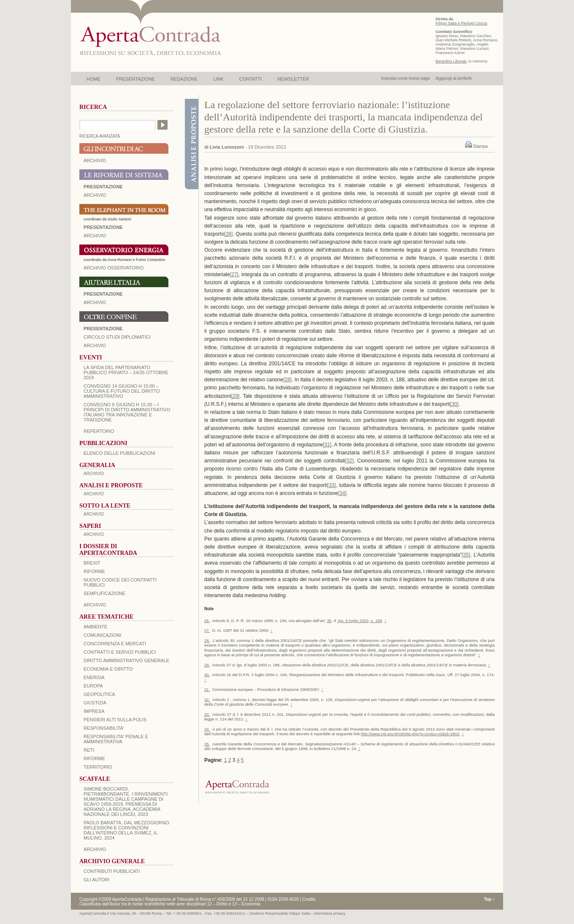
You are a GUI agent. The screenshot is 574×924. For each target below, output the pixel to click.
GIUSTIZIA (95, 702)
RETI (89, 750)
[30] (454, 404)
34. (207, 729)
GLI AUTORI (97, 879)
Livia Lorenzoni (227, 146)
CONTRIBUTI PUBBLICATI (112, 871)
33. (207, 714)
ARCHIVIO (95, 160)
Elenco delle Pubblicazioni (119, 453)
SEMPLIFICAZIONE (104, 593)
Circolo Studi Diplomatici (117, 337)
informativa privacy (329, 913)
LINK (218, 79)
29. (207, 665)
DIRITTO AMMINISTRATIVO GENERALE (126, 660)
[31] (327, 445)
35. (207, 744)
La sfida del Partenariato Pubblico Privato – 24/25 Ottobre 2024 (126, 372)
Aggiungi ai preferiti (454, 78)
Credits (309, 899)
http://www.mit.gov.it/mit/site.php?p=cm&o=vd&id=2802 (410, 733)
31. (207, 689)
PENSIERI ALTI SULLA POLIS (115, 719)
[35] (466, 555)
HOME (93, 79)
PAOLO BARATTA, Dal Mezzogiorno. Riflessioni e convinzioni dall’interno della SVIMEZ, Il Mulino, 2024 (127, 830)
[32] (349, 461)
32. (207, 699)
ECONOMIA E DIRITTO (108, 668)
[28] (287, 380)
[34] (342, 493)
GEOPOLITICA (99, 694)
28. (207, 640)
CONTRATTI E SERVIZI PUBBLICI (120, 652)
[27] (234, 274)
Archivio (95, 302)
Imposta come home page (405, 78)
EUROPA (93, 685)
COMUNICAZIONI (102, 635)
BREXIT (92, 562)
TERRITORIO (98, 766)
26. (207, 620)
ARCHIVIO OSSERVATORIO (114, 267)
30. (207, 674)
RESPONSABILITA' (104, 728)
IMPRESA (94, 711)
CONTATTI (250, 79)
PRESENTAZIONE (135, 79)
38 (329, 620)
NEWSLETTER (293, 79)
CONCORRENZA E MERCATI (115, 643)
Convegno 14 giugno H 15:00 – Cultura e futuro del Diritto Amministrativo (122, 391)
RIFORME (94, 758)
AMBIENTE (95, 626)
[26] (228, 234)
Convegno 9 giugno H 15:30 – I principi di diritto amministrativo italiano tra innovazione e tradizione (127, 412)
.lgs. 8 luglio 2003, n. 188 (359, 620)
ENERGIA (94, 677)
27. (207, 630)
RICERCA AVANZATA (99, 136)
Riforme (94, 571)
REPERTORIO (99, 431)
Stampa (480, 146)
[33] (332, 485)
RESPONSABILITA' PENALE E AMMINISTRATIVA (116, 739)
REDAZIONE (184, 79)
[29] (235, 396)
